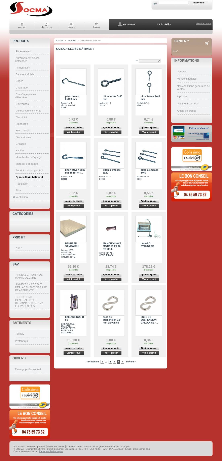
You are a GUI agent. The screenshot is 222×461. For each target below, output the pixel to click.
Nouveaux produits (36, 446)
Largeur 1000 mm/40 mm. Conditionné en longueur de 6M (68, 253)
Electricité (21, 117)
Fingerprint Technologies (51, 451)
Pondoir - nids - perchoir (30, 170)
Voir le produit (73, 132)
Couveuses (22, 103)
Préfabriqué (22, 340)
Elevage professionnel (28, 369)
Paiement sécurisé (187, 103)
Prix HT (18, 237)
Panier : (161, 24)
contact (71, 27)
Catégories (23, 213)
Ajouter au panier (73, 127)
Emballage (22, 123)
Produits (20, 41)
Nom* (19, 247)
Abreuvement (23, 51)
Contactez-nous (74, 446)
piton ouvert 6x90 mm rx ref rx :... (75, 171)
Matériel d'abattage (27, 163)
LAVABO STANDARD (147, 245)
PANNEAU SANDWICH (72, 245)
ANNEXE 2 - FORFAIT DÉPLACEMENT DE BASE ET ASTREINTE (31, 287)
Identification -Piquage (29, 157)
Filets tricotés (23, 137)
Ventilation (22, 197)
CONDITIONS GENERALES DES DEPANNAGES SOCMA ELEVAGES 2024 (29, 302)
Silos (18, 190)
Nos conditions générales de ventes (101, 446)
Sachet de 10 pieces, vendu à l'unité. (68, 105)
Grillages (21, 143)
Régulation (22, 183)
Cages (19, 80)
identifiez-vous (203, 23)
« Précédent (92, 361)
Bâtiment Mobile (25, 74)
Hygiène (20, 150)
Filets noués (23, 130)
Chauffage (22, 87)
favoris (96, 27)
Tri (136, 60)
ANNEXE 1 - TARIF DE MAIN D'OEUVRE (28, 276)
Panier (180, 41)
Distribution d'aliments (28, 110)
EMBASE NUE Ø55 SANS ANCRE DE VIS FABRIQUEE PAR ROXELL (68, 328)
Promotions (19, 446)
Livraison (182, 71)
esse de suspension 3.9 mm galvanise (111, 320)
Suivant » (131, 361)
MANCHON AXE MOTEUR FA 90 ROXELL (112, 246)
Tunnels (19, 333)
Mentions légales (187, 78)
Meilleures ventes (56, 446)
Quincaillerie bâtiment (29, 177)
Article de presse (186, 110)
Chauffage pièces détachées (25, 96)
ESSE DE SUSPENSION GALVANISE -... (149, 320)
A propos (182, 96)
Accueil (21, 27)
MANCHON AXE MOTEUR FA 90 (106, 254)
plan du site (46, 27)
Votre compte (129, 24)
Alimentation (23, 67)
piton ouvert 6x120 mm (72, 98)
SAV (15, 264)
